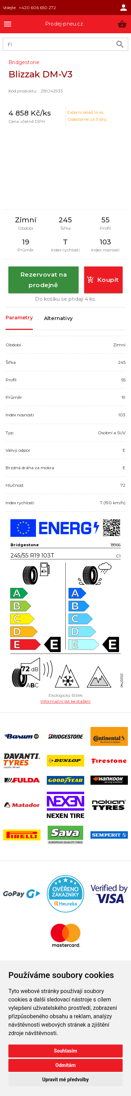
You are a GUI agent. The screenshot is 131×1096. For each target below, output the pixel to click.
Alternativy (58, 318)
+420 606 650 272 (37, 7)
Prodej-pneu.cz (64, 24)
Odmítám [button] (66, 1065)
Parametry (19, 318)
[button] (122, 24)
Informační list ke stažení (65, 701)
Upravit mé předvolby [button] (65, 1079)
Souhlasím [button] (65, 1051)
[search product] (120, 44)
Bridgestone (23, 62)
